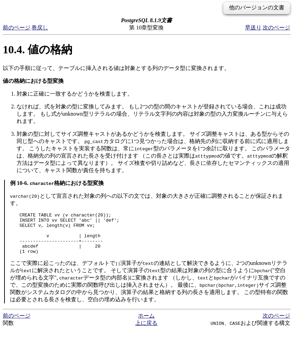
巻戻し (39, 27)
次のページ (276, 27)
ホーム (146, 324)
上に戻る (146, 331)
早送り (253, 27)
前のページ (16, 27)
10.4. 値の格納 (37, 49)
